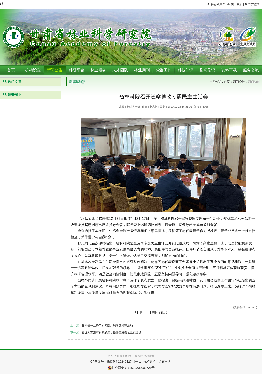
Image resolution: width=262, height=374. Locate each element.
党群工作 (164, 70)
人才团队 (120, 70)
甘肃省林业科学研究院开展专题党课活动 (107, 325)
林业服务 (98, 70)
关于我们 (234, 4)
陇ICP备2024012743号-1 (124, 361)
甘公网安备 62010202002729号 (131, 367)
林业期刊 (142, 70)
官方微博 (252, 4)
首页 (11, 70)
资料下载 (229, 70)
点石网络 (164, 361)
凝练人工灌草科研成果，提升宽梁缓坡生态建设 (111, 332)
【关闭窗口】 (158, 312)
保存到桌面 (216, 4)
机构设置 (33, 70)
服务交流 (251, 70)
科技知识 (185, 70)
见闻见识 (207, 70)
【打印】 (138, 312)
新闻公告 (55, 70)
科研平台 (76, 70)
